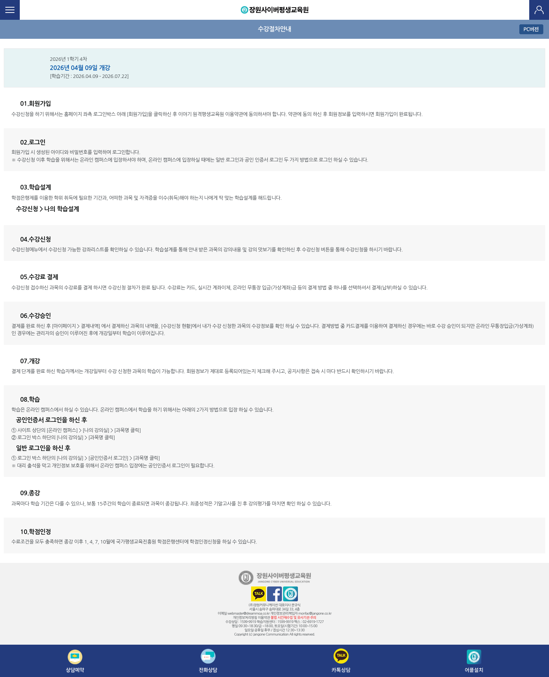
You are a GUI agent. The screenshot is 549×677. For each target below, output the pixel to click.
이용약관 (264, 617)
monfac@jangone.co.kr (314, 613)
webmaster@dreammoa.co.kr (249, 613)
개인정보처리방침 (245, 617)
